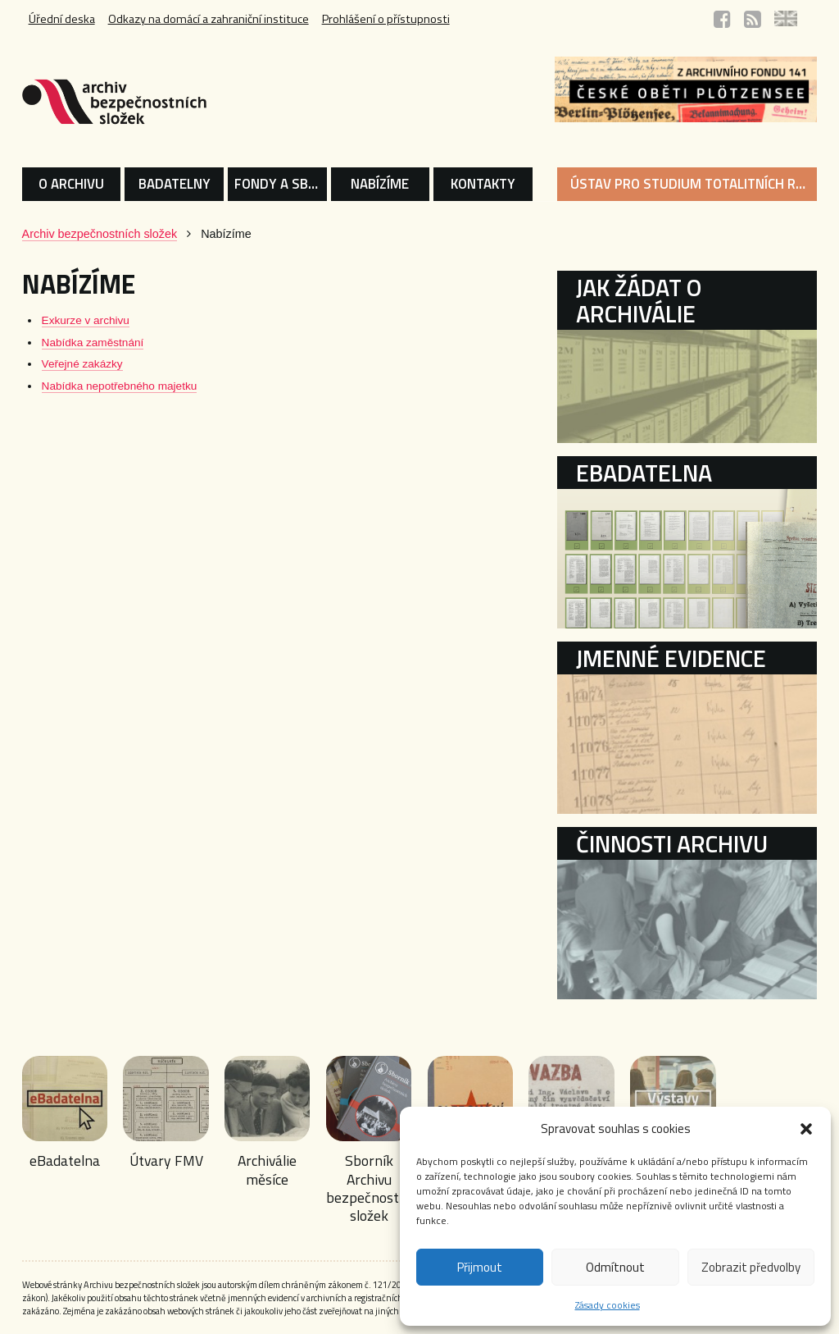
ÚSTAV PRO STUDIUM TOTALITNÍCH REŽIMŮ (693, 183)
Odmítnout (615, 1267)
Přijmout (479, 1267)
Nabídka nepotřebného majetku (119, 386)
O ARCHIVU (71, 183)
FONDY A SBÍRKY (280, 183)
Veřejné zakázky (82, 364)
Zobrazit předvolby (750, 1267)
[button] (806, 1129)
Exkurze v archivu (85, 320)
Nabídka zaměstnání (93, 342)
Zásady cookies (607, 1305)
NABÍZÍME (380, 183)
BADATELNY (174, 183)
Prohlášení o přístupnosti (386, 19)
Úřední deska (62, 19)
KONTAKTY (483, 183)
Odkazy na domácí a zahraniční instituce (208, 19)
